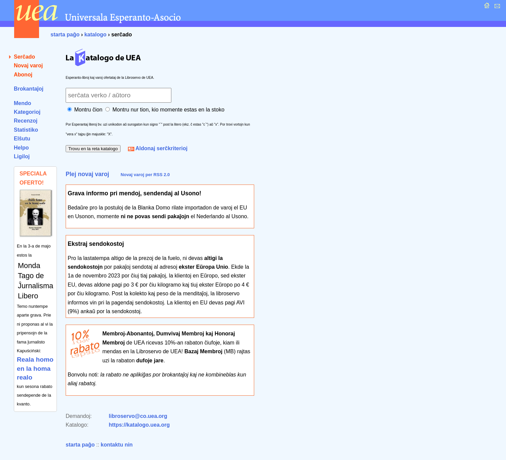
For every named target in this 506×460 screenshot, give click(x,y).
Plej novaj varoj (87, 174)
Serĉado (24, 57)
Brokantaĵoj (28, 89)
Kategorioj (27, 112)
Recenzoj (25, 121)
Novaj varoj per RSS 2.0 (145, 174)
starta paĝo (64, 34)
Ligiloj (22, 156)
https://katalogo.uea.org (139, 425)
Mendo (22, 103)
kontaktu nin (117, 445)
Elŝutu (22, 138)
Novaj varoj (28, 65)
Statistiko (26, 130)
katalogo (95, 34)
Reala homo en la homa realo (35, 368)
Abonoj (23, 74)
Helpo (21, 148)
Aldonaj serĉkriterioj (158, 148)
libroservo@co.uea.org (138, 416)
